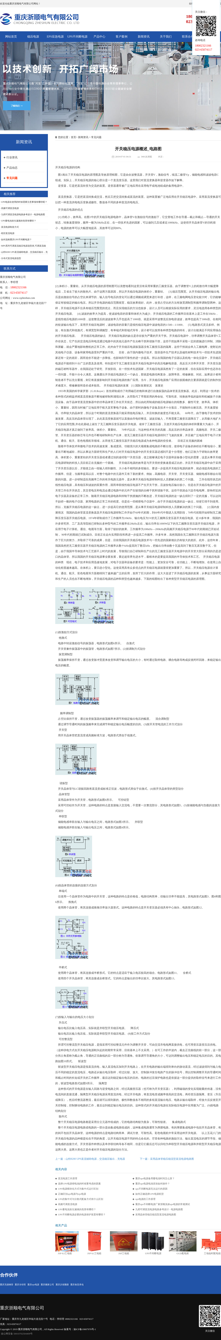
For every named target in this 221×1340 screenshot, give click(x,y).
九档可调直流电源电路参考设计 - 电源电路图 (159, 1209)
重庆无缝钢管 (6, 1284)
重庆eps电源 (33, 1284)
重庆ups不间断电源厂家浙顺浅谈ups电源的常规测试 (162, 1204)
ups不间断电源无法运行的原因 (151, 1188)
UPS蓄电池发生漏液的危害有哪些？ (77, 1209)
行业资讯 (11, 157)
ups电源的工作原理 (145, 1199)
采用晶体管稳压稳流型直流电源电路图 (155, 1214)
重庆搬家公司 (47, 1284)
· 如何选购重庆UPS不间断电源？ (16, 239)
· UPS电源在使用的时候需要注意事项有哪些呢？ (23, 202)
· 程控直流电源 (7, 233)
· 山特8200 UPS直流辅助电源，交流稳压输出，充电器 (24, 254)
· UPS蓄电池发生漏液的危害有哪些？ (18, 220)
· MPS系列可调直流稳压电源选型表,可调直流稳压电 (23, 248)
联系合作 (188, 36)
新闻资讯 (144, 36)
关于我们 (166, 36)
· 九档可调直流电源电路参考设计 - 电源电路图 (22, 214)
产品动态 (11, 167)
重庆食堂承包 (77, 1284)
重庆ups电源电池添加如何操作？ (152, 1183)
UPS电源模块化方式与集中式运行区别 (78, 1188)
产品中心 (99, 36)
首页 (73, 137)
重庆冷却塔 (20, 1284)
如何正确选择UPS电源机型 (149, 1194)
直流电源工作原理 (67, 1178)
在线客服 (208, 5)
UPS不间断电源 (77, 36)
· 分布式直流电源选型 (10, 258)
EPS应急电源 (55, 36)
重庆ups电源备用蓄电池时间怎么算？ (155, 1178)
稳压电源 (33, 36)
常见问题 (11, 178)
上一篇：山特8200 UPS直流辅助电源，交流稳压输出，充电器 (90, 1159)
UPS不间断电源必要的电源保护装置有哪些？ (82, 1214)
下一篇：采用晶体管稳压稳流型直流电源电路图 (167, 1159)
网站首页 (11, 36)
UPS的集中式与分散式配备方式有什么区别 (82, 1199)
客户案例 (121, 36)
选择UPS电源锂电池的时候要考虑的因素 (79, 1183)
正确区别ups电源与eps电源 (72, 1194)
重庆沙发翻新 (62, 1284)
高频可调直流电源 (67, 1204)
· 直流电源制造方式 (9, 227)
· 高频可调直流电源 (9, 208)
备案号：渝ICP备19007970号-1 (80, 1329)
